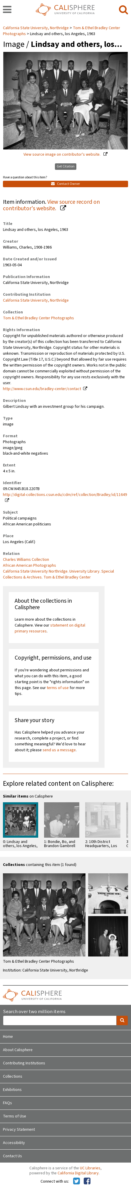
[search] (123, 10)
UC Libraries (90, 1168)
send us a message (59, 750)
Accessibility (14, 1143)
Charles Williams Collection (26, 560)
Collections (12, 1076)
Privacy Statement (19, 1130)
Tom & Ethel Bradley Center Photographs (38, 318)
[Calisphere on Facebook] (87, 1181)
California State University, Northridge (36, 28)
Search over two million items (34, 1011)
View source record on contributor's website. (51, 205)
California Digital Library (78, 1173)
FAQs (7, 1103)
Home (8, 1037)
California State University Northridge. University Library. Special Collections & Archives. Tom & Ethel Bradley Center (58, 574)
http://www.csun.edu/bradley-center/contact (42, 389)
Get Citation (66, 166)
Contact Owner (65, 183)
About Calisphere (18, 1050)
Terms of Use (14, 1116)
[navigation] (7, 10)
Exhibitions (12, 1090)
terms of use (58, 688)
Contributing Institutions (24, 1063)
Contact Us (12, 1156)
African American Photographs (29, 565)
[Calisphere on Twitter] (76, 1181)
